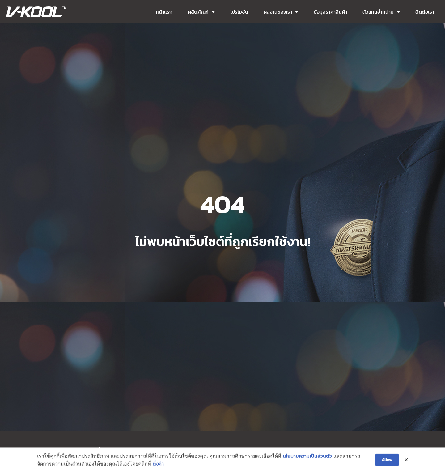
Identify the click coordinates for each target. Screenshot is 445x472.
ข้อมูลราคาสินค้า (330, 11)
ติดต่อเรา (424, 11)
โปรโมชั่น (239, 11)
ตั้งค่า (158, 466)
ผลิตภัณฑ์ (201, 11)
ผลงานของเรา (281, 11)
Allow (387, 462)
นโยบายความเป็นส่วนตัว (307, 458)
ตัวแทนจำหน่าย (381, 11)
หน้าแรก (164, 11)
